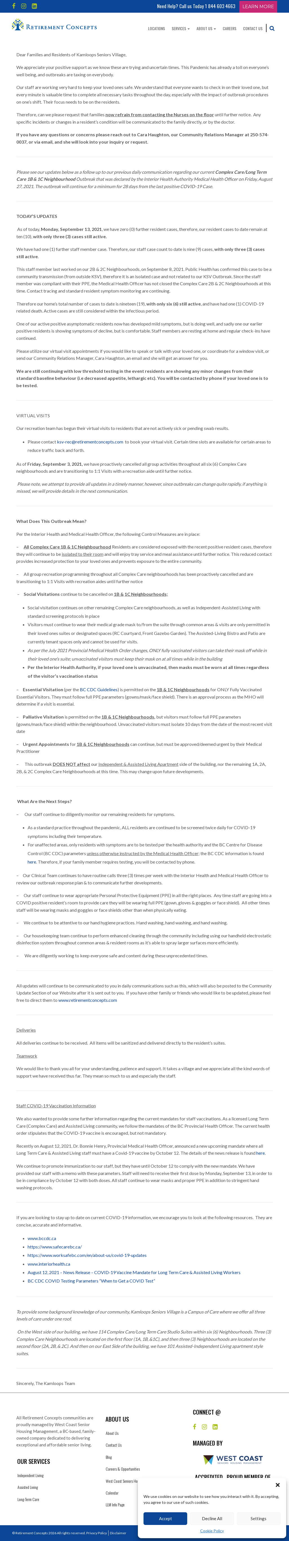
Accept (165, 1518)
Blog (109, 1457)
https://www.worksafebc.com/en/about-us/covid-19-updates (87, 1255)
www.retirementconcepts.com (87, 1000)
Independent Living (30, 1475)
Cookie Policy (212, 1530)
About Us (206, 28)
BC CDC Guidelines (99, 689)
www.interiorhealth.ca (49, 1263)
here (32, 861)
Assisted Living (27, 1487)
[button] (278, 1485)
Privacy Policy (96, 1533)
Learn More (258, 6)
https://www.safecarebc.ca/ (55, 1246)
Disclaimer (118, 1533)
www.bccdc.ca (42, 1238)
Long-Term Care (28, 1499)
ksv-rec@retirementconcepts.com (90, 441)
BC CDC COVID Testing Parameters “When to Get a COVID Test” (91, 1280)
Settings (258, 1518)
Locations (156, 28)
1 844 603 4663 (220, 6)
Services (181, 28)
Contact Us (252, 28)
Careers (229, 28)
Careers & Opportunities (123, 1469)
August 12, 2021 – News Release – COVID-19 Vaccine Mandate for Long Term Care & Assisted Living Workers (134, 1272)
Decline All (212, 1518)
